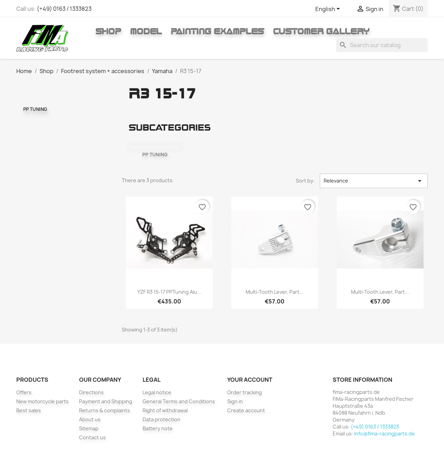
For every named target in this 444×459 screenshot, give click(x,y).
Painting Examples (217, 31)
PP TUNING (35, 109)
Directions (91, 392)
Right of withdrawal (165, 410)
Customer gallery (321, 31)
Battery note (158, 428)
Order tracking (244, 392)
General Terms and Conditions (179, 401)
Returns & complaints (104, 410)
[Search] (382, 45)
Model (146, 31)
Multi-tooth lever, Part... (275, 292)
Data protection (161, 419)
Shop (108, 31)
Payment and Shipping (105, 401)
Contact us (92, 437)
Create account (246, 410)
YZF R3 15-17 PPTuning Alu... (169, 292)
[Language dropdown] (328, 9)
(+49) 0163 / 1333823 (64, 8)
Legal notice (157, 392)
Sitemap (89, 428)
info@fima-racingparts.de (384, 433)
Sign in (235, 401)
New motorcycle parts (42, 401)
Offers (24, 392)
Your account (249, 379)
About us (90, 419)
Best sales (28, 410)
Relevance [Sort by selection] (374, 181)
